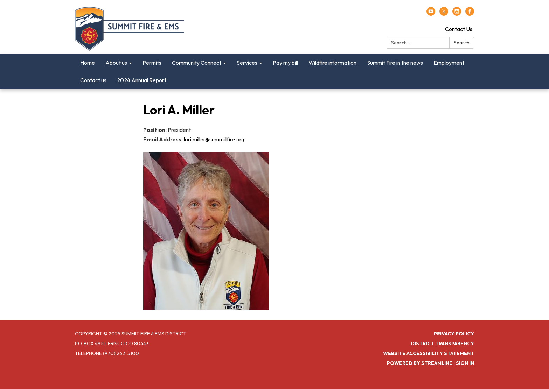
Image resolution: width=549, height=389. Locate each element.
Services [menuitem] (247, 62)
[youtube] (430, 13)
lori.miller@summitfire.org (214, 139)
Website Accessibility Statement (428, 353)
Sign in (465, 363)
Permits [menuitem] (152, 62)
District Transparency (442, 343)
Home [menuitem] (87, 62)
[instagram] (456, 13)
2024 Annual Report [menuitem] (141, 80)
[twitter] (443, 13)
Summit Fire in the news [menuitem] (395, 62)
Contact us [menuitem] (93, 80)
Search (462, 43)
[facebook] (469, 13)
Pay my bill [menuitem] (285, 62)
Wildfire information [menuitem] (332, 62)
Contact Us (458, 29)
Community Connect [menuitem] (196, 62)
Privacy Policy (454, 334)
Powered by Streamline (419, 363)
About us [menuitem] (116, 62)
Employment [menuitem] (448, 62)
